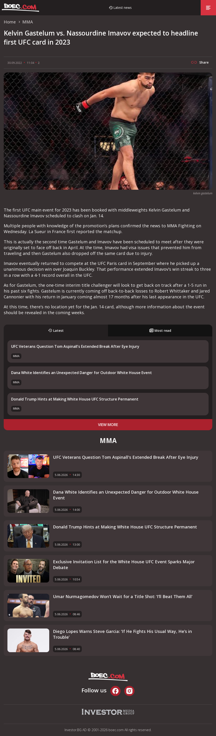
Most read (160, 330)
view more (108, 424)
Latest (56, 330)
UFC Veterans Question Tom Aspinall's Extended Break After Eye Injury (75, 346)
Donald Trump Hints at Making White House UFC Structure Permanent (74, 399)
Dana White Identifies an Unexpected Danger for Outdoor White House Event (81, 372)
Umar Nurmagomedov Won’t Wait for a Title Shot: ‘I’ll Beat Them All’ (122, 596)
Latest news (122, 7)
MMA (16, 356)
